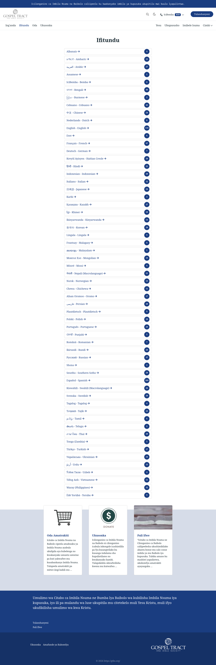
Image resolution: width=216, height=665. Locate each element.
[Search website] (147, 14)
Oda (34, 25)
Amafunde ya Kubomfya (56, 644)
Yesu (158, 25)
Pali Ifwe (143, 535)
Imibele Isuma (191, 25)
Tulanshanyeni (40, 622)
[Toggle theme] (154, 14)
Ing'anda (11, 25)
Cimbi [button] (208, 25)
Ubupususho (172, 25)
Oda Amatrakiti (58, 535)
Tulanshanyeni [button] (202, 14)
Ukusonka (46, 25)
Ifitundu (24, 25)
